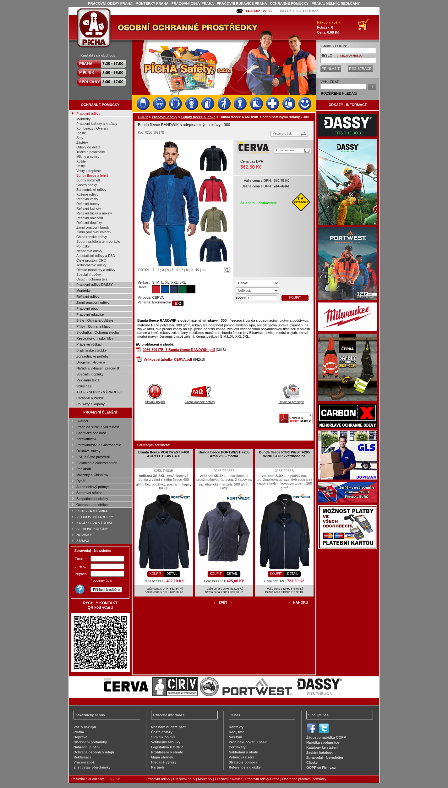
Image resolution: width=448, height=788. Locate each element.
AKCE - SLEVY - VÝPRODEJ (99, 392)
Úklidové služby (88, 451)
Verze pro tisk (282, 133)
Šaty (79, 138)
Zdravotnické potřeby (92, 356)
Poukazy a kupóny (90, 404)
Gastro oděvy (86, 185)
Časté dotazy (161, 732)
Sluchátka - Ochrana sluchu (97, 332)
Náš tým (235, 737)
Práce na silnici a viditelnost (97, 427)
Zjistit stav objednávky (92, 767)
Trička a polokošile (90, 152)
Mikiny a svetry (87, 156)
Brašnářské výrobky (91, 350)
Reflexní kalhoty (88, 208)
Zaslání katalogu (319, 752)
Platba (79, 732)
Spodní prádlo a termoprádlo (98, 241)
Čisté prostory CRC (91, 260)
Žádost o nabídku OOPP (326, 737)
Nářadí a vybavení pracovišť (97, 368)
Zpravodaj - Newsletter (324, 757)
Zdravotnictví (86, 439)
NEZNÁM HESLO (351, 55)
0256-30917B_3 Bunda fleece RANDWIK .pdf (179, 350)
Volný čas (83, 386)
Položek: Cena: (329, 27)
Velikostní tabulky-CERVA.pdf (168, 359)
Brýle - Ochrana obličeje (94, 320)
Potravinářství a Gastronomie (98, 445)
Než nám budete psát (168, 727)
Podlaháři (83, 469)
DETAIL (172, 573)
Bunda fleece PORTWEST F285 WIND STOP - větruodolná (284, 454)
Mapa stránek (162, 757)
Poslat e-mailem (286, 150)
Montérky (83, 119)
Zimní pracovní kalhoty (93, 232)
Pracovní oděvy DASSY (94, 284)
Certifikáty (237, 747)
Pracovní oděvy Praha (262, 779)
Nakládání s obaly (243, 752)
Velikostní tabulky (165, 742)
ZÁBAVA (83, 541)
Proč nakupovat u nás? (248, 742)
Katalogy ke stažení (322, 747)
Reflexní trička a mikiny (94, 213)
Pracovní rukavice (90, 314)
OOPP (143, 117)
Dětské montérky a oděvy (95, 270)
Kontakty (236, 727)
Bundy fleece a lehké (92, 175)
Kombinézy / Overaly (92, 128)
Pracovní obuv (87, 308)
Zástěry (82, 142)
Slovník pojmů (155, 400)
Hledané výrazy (163, 762)
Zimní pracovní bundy (93, 227)
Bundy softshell (88, 180)
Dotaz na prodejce (291, 400)
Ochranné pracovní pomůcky (304, 779)
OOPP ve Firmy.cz (321, 767)
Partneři (157, 767)
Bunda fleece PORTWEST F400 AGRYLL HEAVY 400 (163, 454)
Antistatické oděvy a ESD (95, 256)
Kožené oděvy (87, 194)
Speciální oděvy (88, 274)
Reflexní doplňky (89, 223)
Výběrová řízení (241, 757)
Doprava (80, 737)
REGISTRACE (360, 68)
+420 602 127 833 (259, 11)
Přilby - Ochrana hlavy (93, 326)
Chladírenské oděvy (91, 237)
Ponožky (83, 246)
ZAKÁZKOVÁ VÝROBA (94, 523)
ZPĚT (222, 602)
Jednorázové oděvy (91, 265)
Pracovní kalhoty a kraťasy (96, 123)
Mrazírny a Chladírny (92, 475)
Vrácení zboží (85, 762)
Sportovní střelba (89, 493)
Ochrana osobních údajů (94, 752)
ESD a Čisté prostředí (93, 457)
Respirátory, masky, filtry (95, 338)
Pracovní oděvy (88, 113)
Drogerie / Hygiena (90, 362)
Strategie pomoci (243, 762)
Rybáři (81, 481)
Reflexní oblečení (89, 218)
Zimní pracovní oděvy (92, 302)
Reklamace (83, 757)
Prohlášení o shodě (167, 752)
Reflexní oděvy (87, 296)
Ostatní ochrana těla (91, 279)
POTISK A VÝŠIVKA (92, 511)
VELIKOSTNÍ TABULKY (94, 517)
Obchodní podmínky (90, 742)
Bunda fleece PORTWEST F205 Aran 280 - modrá (224, 454)
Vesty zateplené (88, 171)
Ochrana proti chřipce (92, 505)
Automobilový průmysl (93, 487)
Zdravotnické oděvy (91, 189)
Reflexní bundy (87, 204)
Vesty (80, 166)
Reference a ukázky (245, 767)
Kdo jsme (236, 732)
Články (312, 762)
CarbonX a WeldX (90, 398)
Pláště (81, 133)
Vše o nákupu (85, 727)
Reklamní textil (87, 380)
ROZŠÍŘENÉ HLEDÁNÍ (339, 93)
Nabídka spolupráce (322, 742)
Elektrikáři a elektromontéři (96, 463)
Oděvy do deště (88, 147)
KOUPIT (295, 297)
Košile (81, 161)
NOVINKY (84, 535)
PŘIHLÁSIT (331, 68)
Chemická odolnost (91, 433)
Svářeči (82, 421)
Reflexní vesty (87, 199)
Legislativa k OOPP (167, 747)
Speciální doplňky (89, 374)
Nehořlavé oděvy (89, 251)
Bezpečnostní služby (92, 499)
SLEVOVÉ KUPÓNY (92, 529)
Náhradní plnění (87, 747)
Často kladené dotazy (200, 400)
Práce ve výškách (89, 344)
